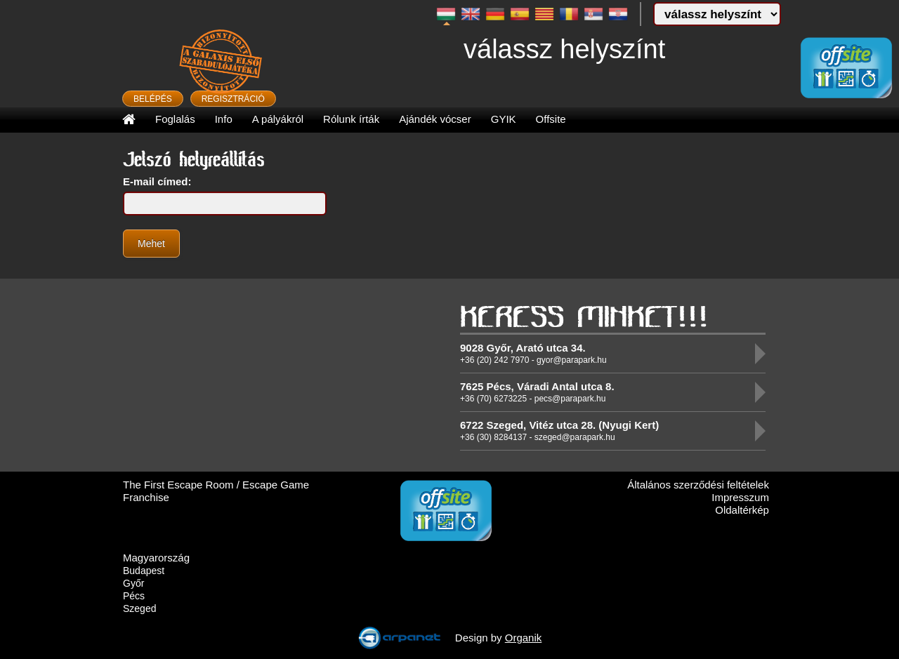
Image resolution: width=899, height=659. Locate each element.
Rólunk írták (351, 119)
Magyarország (156, 558)
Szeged (139, 608)
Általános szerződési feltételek (698, 485)
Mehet (151, 243)
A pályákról (277, 119)
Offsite (551, 119)
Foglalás (175, 119)
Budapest (143, 570)
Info (223, 119)
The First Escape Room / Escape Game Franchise (216, 491)
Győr (133, 583)
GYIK (503, 119)
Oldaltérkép (742, 510)
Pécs (134, 595)
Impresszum (740, 497)
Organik (523, 638)
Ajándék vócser (435, 119)
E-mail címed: (157, 181)
